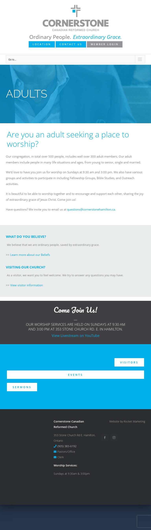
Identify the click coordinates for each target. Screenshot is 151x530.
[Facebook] (104, 437)
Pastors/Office (66, 451)
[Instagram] (114, 437)
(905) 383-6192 (66, 446)
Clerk (60, 457)
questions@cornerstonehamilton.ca (91, 209)
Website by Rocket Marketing (127, 421)
